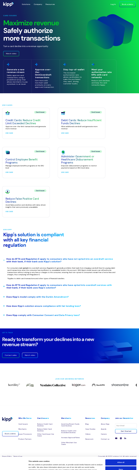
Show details (33, 466)
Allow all (120, 449)
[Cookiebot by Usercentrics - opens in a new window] (14, 465)
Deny (121, 456)
